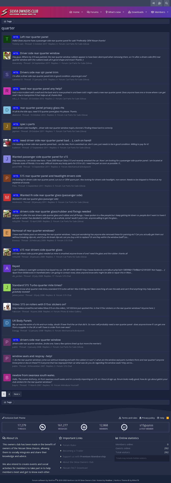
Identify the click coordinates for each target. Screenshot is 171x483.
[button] (82, 12)
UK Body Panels (22, 320)
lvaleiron (16, 147)
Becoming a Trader (73, 450)
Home (76, 12)
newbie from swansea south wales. (33, 375)
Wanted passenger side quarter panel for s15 (40, 156)
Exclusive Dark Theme (13, 417)
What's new (114, 12)
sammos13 (17, 79)
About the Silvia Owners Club (78, 462)
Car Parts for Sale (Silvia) (77, 43)
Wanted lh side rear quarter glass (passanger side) (47, 195)
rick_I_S (15, 98)
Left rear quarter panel (30, 37)
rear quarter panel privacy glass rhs (38, 107)
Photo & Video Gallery (71, 311)
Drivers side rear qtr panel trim (35, 72)
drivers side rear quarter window (36, 339)
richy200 (16, 221)
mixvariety (17, 63)
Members (160, 12)
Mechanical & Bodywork (79, 166)
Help (162, 417)
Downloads (138, 12)
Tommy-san (17, 43)
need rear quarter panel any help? (37, 88)
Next (16, 394)
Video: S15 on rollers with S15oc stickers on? (39, 304)
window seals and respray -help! (32, 356)
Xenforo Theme (126, 480)
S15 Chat (68, 240)
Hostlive (109, 480)
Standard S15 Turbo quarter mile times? (37, 285)
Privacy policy (148, 417)
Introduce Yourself (70, 385)
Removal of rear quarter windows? (33, 230)
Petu (14, 185)
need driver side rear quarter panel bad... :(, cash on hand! (51, 140)
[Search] (166, 3)
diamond (16, 115)
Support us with (84, 456)
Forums (94, 12)
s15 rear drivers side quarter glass (37, 249)
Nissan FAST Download (75, 467)
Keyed (16, 266)
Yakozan (16, 311)
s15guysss (146, 425)
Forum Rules (69, 445)
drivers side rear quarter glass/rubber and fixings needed (51, 211)
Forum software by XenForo (55, 480)
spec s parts (23, 124)
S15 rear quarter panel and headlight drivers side (46, 176)
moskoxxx (17, 202)
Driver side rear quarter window (36, 53)
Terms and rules (129, 417)
